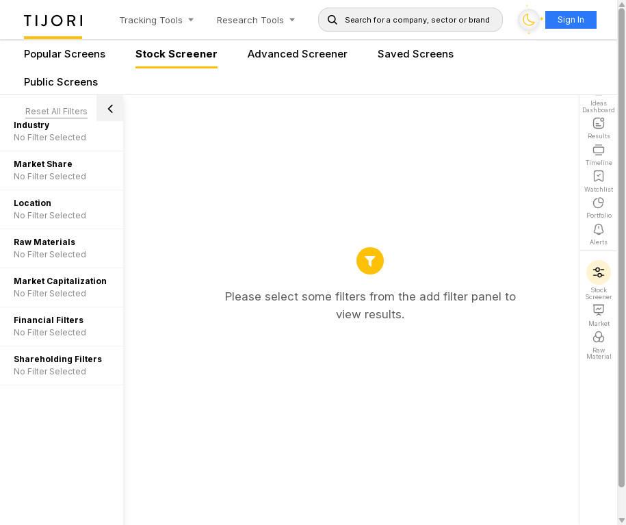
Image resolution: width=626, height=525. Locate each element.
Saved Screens (416, 54)
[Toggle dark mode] (529, 20)
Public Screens (61, 82)
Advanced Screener (298, 54)
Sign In (571, 19)
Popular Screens (64, 54)
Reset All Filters (56, 111)
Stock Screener (176, 54)
